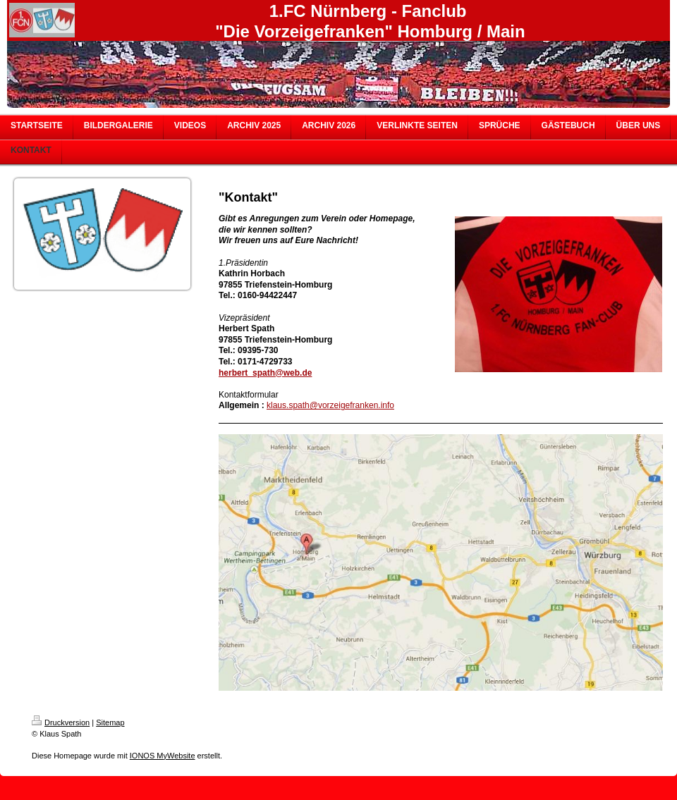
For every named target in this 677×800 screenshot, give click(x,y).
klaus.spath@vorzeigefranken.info (330, 405)
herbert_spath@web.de (265, 373)
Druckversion (61, 722)
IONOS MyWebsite (162, 755)
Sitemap (110, 722)
